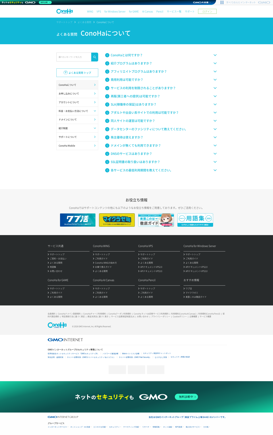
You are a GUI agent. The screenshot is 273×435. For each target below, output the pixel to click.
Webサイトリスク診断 (130, 354)
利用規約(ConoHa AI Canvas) (183, 313)
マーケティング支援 (131, 427)
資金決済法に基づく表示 (97, 316)
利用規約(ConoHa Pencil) (209, 313)
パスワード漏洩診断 (110, 354)
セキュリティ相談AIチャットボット (157, 353)
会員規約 (51, 313)
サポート (190, 11)
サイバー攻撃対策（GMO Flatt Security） (135, 357)
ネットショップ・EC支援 (80, 427)
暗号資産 (178, 427)
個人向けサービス (193, 427)
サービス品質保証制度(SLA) (122, 316)
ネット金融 (167, 427)
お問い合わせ (143, 316)
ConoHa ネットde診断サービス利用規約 (151, 313)
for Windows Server (115, 11)
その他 (205, 427)
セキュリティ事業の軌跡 (180, 357)
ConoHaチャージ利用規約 (94, 313)
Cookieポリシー (180, 316)
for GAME (134, 11)
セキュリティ (114, 427)
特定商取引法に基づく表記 (73, 316)
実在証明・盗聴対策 (55, 357)
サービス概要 (205, 316)
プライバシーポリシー (160, 316)
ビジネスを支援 (99, 427)
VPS (99, 11)
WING (90, 11)
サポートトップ (64, 22)
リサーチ (145, 427)
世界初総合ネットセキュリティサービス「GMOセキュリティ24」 (73, 354)
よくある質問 (84, 22)
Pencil (159, 11)
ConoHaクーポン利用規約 (119, 313)
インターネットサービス (57, 427)
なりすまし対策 (161, 357)
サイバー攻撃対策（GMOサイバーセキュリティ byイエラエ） (91, 357)
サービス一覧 (174, 11)
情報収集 (156, 427)
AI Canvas (147, 11)
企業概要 (193, 316)
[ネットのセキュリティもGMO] (27, 2)
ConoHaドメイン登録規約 (69, 313)
